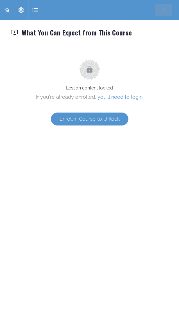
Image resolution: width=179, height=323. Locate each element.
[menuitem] (21, 10)
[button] (7, 10)
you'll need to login (120, 97)
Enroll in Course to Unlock (90, 119)
